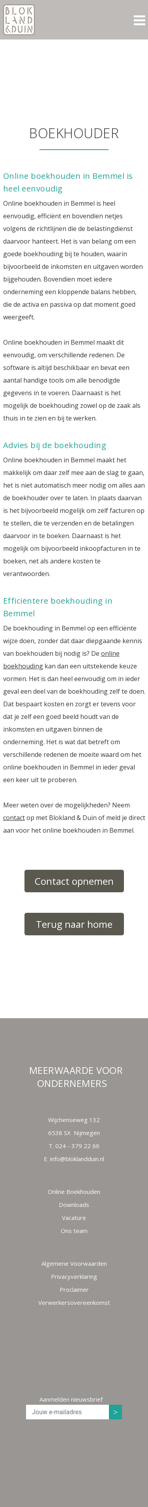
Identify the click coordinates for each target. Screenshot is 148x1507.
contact (14, 817)
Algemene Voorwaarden (74, 1263)
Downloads (74, 1205)
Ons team (74, 1231)
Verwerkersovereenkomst (74, 1302)
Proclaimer (74, 1289)
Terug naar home (74, 924)
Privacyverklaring (74, 1276)
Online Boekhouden (74, 1191)
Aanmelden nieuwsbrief (71, 1399)
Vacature (74, 1218)
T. (74, 1146)
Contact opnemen (74, 881)
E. (74, 1159)
